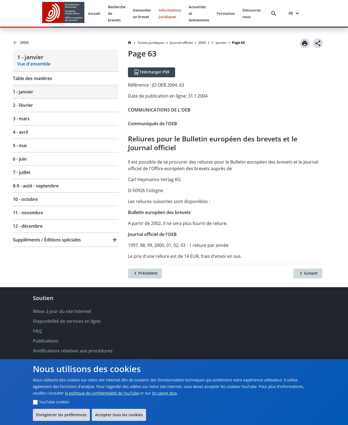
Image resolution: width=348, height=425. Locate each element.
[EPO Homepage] (63, 13)
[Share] (318, 43)
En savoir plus (164, 393)
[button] (65, 240)
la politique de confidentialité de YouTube (102, 393)
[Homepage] (129, 43)
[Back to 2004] (65, 42)
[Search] (275, 13)
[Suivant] (307, 273)
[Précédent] (145, 273)
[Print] (305, 43)
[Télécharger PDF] (151, 72)
